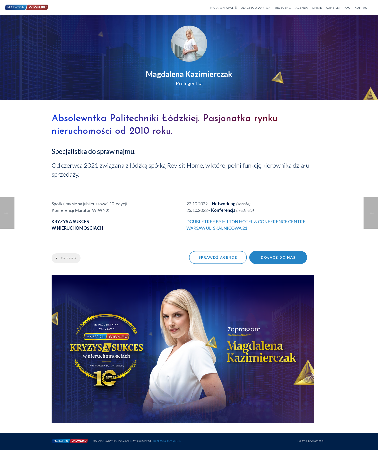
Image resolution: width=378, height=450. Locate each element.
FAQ (347, 7)
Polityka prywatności (310, 441)
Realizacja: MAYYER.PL (167, 440)
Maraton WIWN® (223, 7)
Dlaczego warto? (255, 7)
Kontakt (362, 7)
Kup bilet (333, 7)
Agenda (302, 7)
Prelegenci (283, 7)
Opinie (317, 7)
